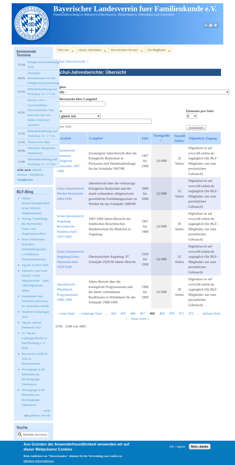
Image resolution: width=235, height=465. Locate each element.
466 (133, 313)
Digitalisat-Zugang (203, 138)
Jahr (59, 111)
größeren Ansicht (39, 415)
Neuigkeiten (25, 179)
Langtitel (96, 138)
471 (181, 313)
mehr (47, 410)
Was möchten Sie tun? (126, 50)
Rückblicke (37, 174)
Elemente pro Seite (200, 111)
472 (191, 313)
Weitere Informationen (38, 461)
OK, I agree (177, 446)
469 (162, 313)
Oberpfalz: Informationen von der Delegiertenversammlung (43, 78)
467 (142, 313)
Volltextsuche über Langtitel (76, 99)
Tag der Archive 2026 (35, 265)
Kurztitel (64, 138)
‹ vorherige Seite (90, 313)
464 (113, 313)
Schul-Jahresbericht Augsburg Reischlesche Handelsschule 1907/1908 (70, 226)
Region (61, 87)
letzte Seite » (140, 319)
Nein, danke (199, 446)
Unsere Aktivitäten (91, 50)
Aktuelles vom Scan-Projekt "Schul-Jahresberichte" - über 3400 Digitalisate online (35, 280)
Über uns (64, 50)
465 (123, 313)
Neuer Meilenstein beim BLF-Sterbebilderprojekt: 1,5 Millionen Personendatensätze (34, 249)
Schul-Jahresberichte (71, 61)
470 (171, 313)
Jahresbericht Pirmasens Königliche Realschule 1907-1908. (69, 161)
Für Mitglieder (157, 50)
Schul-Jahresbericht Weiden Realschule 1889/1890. (70, 194)
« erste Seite (66, 313)
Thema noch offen (39, 142)
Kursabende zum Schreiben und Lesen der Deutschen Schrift (35, 301)
